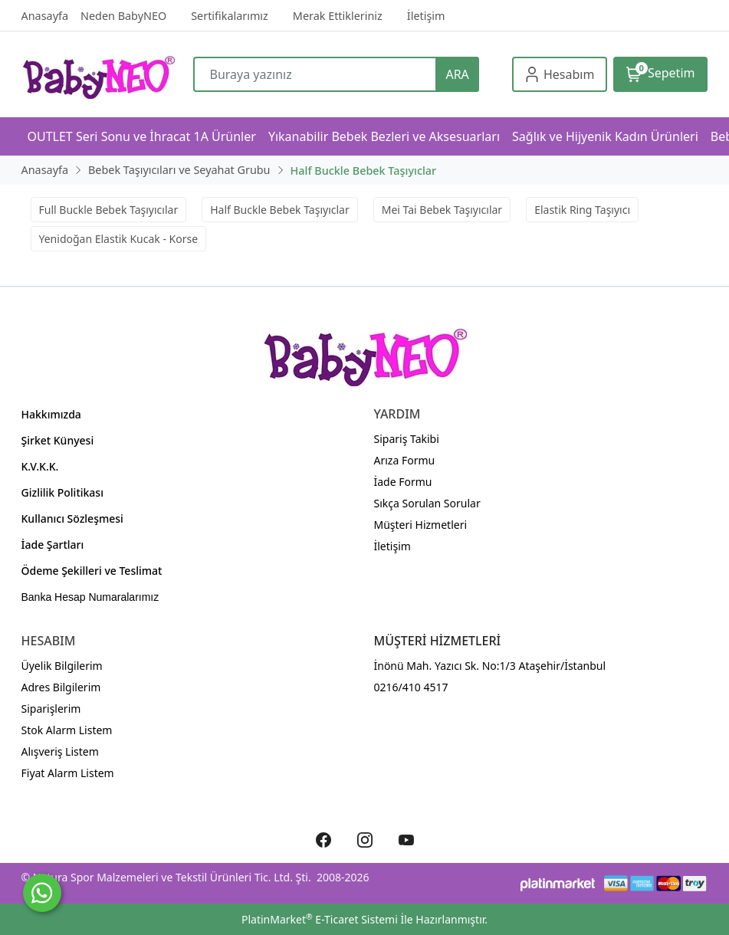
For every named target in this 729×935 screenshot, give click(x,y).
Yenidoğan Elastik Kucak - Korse (119, 238)
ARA (456, 74)
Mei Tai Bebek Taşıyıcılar (442, 209)
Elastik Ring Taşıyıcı (582, 209)
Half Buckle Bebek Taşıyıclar (280, 209)
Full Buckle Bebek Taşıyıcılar (109, 209)
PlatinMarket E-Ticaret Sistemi (319, 919)
